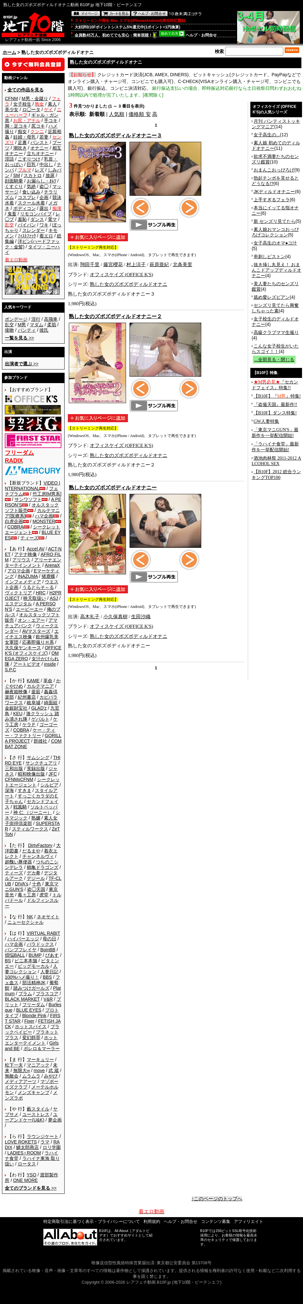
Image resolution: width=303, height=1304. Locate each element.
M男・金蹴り (35, 98)
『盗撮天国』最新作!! (275, 404)
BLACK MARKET (22, 999)
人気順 (116, 114)
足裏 (22, 142)
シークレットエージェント (32, 782)
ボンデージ (16, 319)
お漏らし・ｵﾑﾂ (41, 180)
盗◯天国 (36, 889)
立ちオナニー (40, 153)
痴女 (22, 131)
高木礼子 (89, 616)
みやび (50, 1076)
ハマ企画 (44, 515)
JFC (52, 774)
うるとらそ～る (38, 587)
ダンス (37, 219)
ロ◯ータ (31, 109)
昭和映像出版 (31, 774)
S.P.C (10, 669)
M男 (22, 324)
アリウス (21, 559)
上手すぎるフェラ (272, 199)
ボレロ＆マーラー (42, 1048)
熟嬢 (35, 817)
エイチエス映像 (32, 634)
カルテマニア (40, 686)
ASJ (54, 598)
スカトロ (33, 175)
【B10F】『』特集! (277, 396)
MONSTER (44, 521)
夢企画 (55, 1119)
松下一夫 (14, 1065)
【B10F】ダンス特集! (275, 413)
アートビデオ (26, 664)
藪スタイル (38, 1108)
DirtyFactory (40, 845)
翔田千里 (89, 264)
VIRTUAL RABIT (43, 933)
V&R (48, 999)
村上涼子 (136, 264)
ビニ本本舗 (26, 960)
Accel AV (36, 548)
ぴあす (52, 955)
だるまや (31, 850)
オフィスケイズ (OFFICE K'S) (121, 274)
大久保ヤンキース (23, 647)
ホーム (9, 52)
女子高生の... (267, 134)
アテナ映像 (25, 554)
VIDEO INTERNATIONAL (32, 485)
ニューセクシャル (25, 922)
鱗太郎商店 (27, 1147)
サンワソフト (28, 499)
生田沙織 (141, 616)
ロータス (27, 1163)
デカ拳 (33, 872)
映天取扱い (34, 598)
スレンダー (33, 230)
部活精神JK (34, 982)
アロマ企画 (18, 570)
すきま (24, 790)
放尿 (50, 175)
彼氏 (43, 330)
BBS (47, 977)
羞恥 (22, 219)
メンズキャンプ (33, 1092)
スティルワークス (30, 828)
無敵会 (11, 1076)
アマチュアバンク (31, 623)
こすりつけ (29, 159)
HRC (41, 592)
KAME (33, 680)
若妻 (43, 137)
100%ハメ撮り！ (22, 977)
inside (50, 664)
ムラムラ (31, 1076)
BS (8, 960)
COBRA (15, 526)
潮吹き (20, 148)
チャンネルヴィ (38, 856)
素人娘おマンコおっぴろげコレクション (275, 232)
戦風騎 (20, 806)
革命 (47, 680)
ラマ (44, 1141)
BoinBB (48, 949)
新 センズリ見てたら (275, 221)
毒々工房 (27, 894)
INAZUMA (28, 576)
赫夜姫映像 (16, 691)
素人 (52, 104)
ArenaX (52, 565)
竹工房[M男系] (47, 493)
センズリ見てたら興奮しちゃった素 (275, 308)
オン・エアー (31, 620)
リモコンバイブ (36, 213)
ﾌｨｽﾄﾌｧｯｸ (27, 235)
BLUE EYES (28, 1010)
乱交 (9, 324)
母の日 (49, 938)
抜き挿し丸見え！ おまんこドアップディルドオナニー (276, 270)
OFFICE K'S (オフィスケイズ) (33, 650)
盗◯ (43, 186)
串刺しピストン (269, 256)
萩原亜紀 (159, 264)
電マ (52, 219)
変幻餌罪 (31, 1037)
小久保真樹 (115, 616)
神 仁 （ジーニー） (32, 812)
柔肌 (51, 324)
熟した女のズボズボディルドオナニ (128, 284)
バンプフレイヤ (21, 949)
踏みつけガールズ (31, 988)
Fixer (29, 1021)
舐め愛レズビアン (272, 297)
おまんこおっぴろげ (274, 169)
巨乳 (31, 164)
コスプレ (27, 197)
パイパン (27, 224)
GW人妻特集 (266, 421)
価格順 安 (140, 114)
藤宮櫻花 (113, 264)
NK (30, 916)
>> (19, 337)
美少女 (11, 109)
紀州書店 (27, 697)
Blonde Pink (34, 1015)
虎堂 (43, 894)
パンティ (27, 330)
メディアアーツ (21, 1081)
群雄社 (40, 741)
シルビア (49, 785)
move (39, 1070)
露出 (43, 208)
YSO (32, 1174)
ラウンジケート (42, 1136)
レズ (39, 169)
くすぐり (14, 186)
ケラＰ (29, 724)
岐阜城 (33, 702)
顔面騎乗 (14, 180)
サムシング (38, 757)
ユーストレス (35, 1114)
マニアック (38, 1065)
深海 (9, 790)
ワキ (43, 224)
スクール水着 (31, 202)
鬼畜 (11, 213)
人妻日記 (49, 971)
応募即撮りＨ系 (38, 642)
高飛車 (50, 319)
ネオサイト (48, 916)
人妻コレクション (31, 969)
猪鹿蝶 (48, 576)
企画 (43, 197)
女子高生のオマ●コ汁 (275, 242)
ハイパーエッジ (23, 938)
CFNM (11, 98)
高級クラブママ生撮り (276, 332)
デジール (36, 878)
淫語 (9, 159)
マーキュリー (40, 1059)
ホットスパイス (31, 1026)
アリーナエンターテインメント (33, 562)
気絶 (31, 186)
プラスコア (47, 993)
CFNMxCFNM (19, 779)
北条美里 (182, 264)
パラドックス (40, 944)
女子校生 (22, 104)
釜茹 (35, 691)
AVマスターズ (36, 631)
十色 (36, 883)
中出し (46, 164)
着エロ (46, 235)
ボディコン (24, 208)
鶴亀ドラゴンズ (42, 867)
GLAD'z (39, 708)
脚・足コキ (16, 126)
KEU (18, 713)
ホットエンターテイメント (31, 1040)
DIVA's (21, 883)
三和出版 (14, 768)
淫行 (35, 319)
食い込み (31, 191)
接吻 (9, 330)
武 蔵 (53, 1070)
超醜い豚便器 (18, 861)
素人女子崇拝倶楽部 (31, 820)
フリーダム (33, 1004)
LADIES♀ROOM (24, 1152)
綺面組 (50, 702)
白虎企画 (14, 521)
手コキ (50, 120)
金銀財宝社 (16, 708)
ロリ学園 (52, 1147)
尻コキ (38, 126)
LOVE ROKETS (21, 1141)
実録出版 (36, 768)
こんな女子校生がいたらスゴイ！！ (275, 348)
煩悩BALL (15, 955)
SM (16, 175)
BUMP (34, 955)
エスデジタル (18, 603)
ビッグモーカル (33, 966)
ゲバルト (40, 719)
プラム (25, 993)
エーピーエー (29, 609)
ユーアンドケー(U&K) (31, 1117)
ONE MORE (25, 1180)
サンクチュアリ (41, 763)
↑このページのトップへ (217, 1198)
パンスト (39, 142)
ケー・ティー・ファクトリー (30, 732)
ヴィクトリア (18, 592)
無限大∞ (21, 1070)
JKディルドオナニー (274, 191)
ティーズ (29, 537)
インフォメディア (23, 581)
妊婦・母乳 (24, 137)
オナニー (39, 148)
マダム (36, 324)
